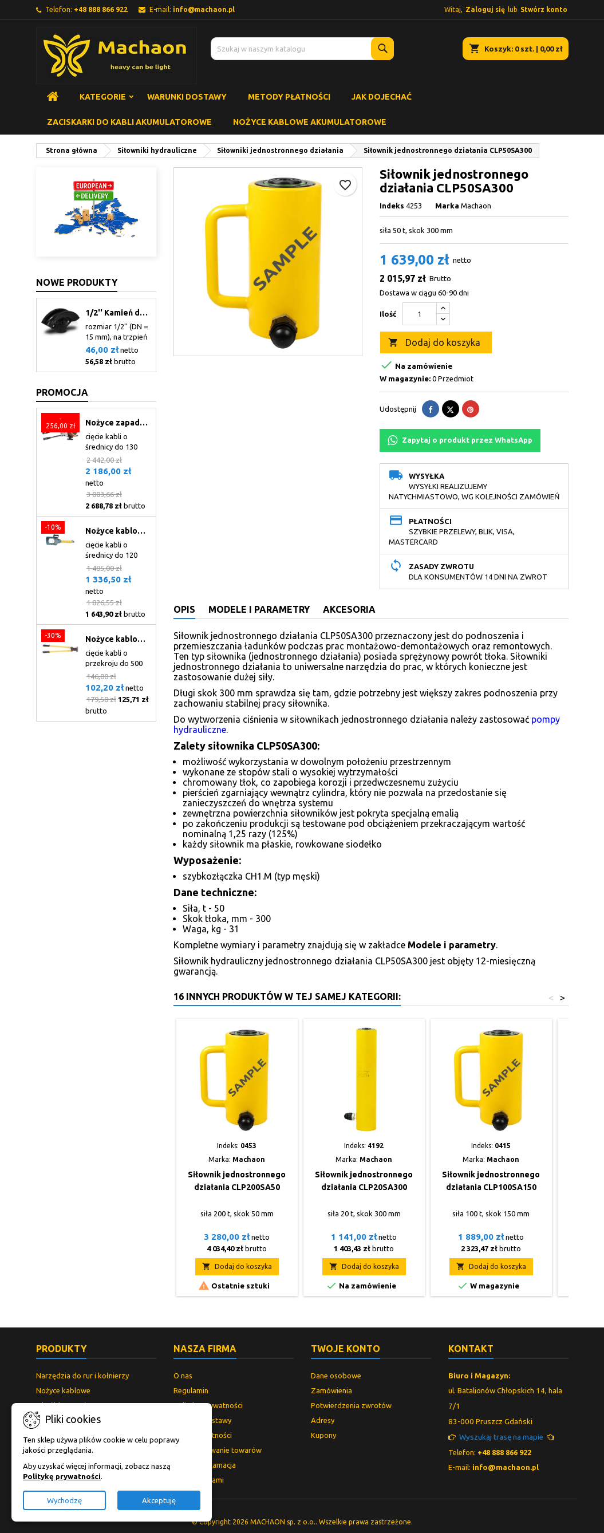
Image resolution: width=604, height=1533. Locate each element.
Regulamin (190, 1390)
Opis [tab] (184, 609)
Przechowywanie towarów (217, 1450)
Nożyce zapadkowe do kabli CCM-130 (118, 422)
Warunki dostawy (187, 96)
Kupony (323, 1435)
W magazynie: (405, 379)
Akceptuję (159, 1500)
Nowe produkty (76, 282)
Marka (447, 206)
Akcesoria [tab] (349, 609)
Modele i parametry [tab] (259, 609)
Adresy (322, 1420)
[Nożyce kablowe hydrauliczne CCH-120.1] (60, 528)
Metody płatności (289, 96)
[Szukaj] (302, 48)
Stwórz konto (543, 9)
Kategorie (103, 96)
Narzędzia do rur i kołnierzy (82, 1376)
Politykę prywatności (62, 1476)
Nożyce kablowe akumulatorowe (309, 122)
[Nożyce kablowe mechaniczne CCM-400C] (60, 636)
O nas (182, 1376)
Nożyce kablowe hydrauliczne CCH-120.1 (118, 530)
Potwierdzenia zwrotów (351, 1405)
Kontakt (471, 1348)
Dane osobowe (336, 1376)
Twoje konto (345, 1348)
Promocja (62, 392)
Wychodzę (64, 1500)
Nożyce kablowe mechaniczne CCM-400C (118, 639)
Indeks (392, 206)
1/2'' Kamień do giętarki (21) (118, 312)
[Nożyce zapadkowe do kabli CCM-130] (60, 424)
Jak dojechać (382, 96)
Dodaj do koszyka (434, 343)
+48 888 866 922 (101, 9)
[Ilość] (419, 313)
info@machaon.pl (204, 9)
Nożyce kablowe (63, 1390)
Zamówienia (331, 1390)
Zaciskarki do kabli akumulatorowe (129, 122)
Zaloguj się (485, 9)
